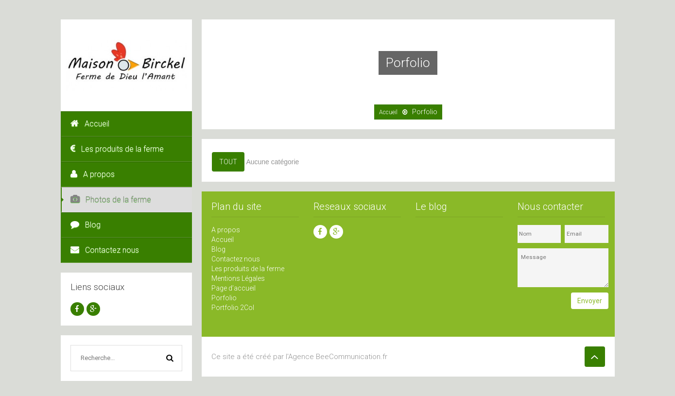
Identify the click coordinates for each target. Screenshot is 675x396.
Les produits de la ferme (117, 149)
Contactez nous (104, 250)
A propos (92, 174)
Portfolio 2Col (232, 307)
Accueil (89, 123)
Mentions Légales (238, 278)
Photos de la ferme (110, 199)
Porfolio (224, 298)
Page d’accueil (233, 288)
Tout (228, 162)
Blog (85, 224)
